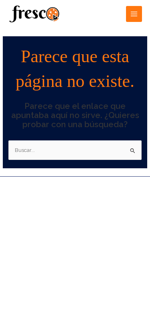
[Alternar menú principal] (134, 14)
